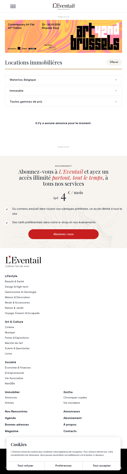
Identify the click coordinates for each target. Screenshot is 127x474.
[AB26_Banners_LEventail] (63, 36)
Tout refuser (25, 466)
